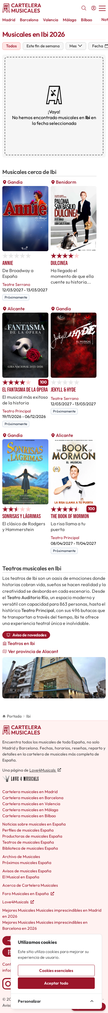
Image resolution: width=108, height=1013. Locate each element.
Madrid (8, 19)
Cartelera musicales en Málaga (30, 809)
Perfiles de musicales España (28, 830)
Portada (12, 716)
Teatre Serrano (16, 284)
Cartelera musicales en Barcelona (32, 797)
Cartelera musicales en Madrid (30, 791)
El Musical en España (20, 877)
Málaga (69, 19)
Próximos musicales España (26, 862)
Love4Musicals (45, 770)
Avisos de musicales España (26, 870)
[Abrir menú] (102, 8)
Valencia (50, 19)
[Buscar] (83, 8)
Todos (11, 46)
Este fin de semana (43, 46)
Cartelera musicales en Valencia (31, 803)
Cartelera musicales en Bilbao (29, 815)
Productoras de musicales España (32, 836)
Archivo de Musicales (21, 856)
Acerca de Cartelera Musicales (30, 885)
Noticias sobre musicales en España (34, 824)
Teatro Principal (16, 411)
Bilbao (86, 19)
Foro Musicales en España (28, 893)
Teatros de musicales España (28, 842)
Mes (75, 46)
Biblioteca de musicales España (30, 848)
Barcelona (29, 19)
